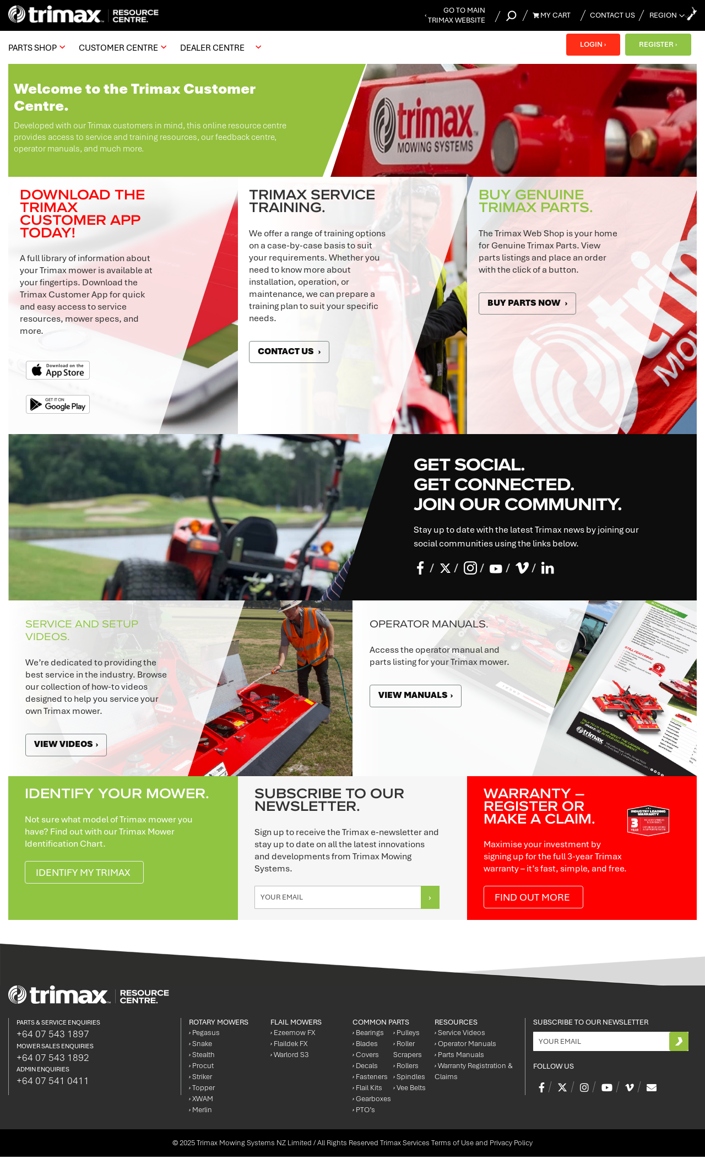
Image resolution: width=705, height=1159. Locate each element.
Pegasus (204, 1034)
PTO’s (363, 1112)
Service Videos (460, 1034)
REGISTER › (658, 44)
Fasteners (370, 1079)
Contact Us (612, 15)
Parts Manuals (459, 1056)
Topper (202, 1090)
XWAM (201, 1101)
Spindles (409, 1079)
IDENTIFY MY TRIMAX (86, 873)
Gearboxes (371, 1101)
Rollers (406, 1068)
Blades (365, 1045)
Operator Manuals (465, 1045)
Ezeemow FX (292, 1034)
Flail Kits (367, 1090)
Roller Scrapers (407, 1051)
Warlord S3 (289, 1056)
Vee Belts (409, 1090)
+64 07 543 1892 (53, 1059)
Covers (365, 1056)
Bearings (368, 1034)
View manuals (417, 695)
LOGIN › (592, 44)
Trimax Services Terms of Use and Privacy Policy (456, 1145)
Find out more (534, 899)
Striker (200, 1079)
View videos (67, 744)
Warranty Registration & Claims (474, 1073)
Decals (365, 1068)
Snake (200, 1045)
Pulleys (406, 1034)
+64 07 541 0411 (53, 1083)
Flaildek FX (288, 1045)
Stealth (202, 1056)
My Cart (552, 15)
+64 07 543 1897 (53, 1036)
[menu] (137, 47)
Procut (201, 1068)
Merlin (200, 1112)
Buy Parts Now (529, 303)
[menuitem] (35, 47)
